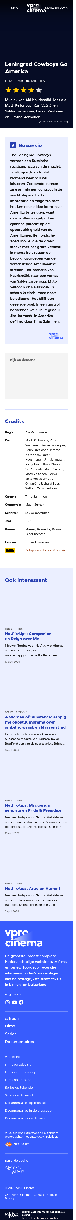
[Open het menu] (12, 8)
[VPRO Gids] (14, 1170)
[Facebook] (21, 1002)
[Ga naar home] (36, 8)
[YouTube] (14, 1002)
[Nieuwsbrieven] (56, 8)
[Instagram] (7, 1002)
